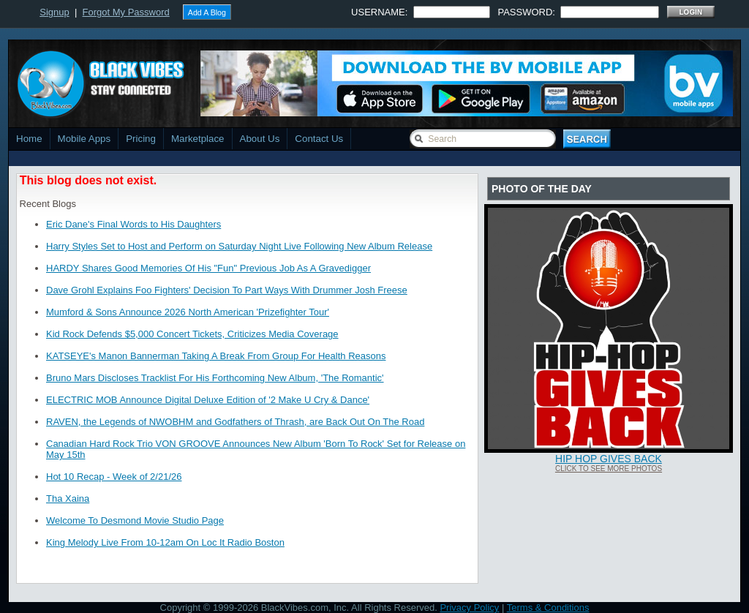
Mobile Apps (84, 138)
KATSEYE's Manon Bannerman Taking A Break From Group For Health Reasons (215, 355)
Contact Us (319, 138)
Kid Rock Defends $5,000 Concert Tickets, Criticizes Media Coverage (192, 333)
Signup (54, 12)
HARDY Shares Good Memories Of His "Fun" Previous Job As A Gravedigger (208, 268)
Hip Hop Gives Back (608, 459)
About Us (260, 138)
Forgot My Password (126, 12)
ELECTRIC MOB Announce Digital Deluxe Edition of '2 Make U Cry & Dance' (207, 399)
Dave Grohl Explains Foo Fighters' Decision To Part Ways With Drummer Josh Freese (226, 290)
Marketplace (198, 138)
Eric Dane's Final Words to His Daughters (133, 224)
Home (29, 138)
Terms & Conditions (548, 607)
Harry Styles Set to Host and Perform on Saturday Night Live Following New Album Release (239, 246)
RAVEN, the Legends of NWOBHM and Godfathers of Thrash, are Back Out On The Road (235, 421)
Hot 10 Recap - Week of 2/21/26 (113, 476)
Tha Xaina (67, 498)
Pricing (141, 138)
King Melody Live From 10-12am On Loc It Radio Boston (165, 542)
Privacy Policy (469, 607)
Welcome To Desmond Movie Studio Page (135, 520)
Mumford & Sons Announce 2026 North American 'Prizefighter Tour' (187, 311)
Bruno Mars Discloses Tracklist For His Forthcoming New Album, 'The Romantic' (215, 377)
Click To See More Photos (608, 469)
